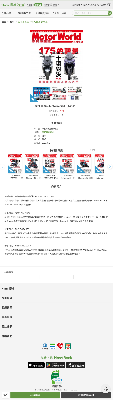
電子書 (21, 4)
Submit (109, 13)
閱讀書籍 (76, 4)
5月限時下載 (24, 13)
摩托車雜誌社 (48, 132)
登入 (85, 4)
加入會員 (94, 4)
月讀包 (30, 4)
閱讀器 (38, 4)
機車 (12, 21)
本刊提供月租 (86, 395)
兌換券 (103, 4)
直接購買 (35, 395)
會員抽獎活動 (42, 13)
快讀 (55, 4)
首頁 (4, 21)
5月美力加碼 (59, 13)
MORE (92, 150)
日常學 (47, 4)
